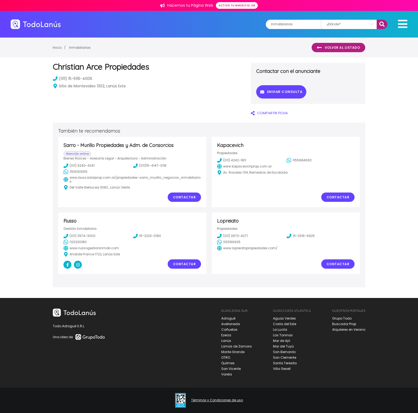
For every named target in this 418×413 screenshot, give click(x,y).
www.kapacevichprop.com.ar (244, 166)
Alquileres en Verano (348, 329)
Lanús (226, 340)
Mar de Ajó (281, 340)
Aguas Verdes (284, 318)
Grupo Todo (342, 318)
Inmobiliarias (80, 47)
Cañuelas (229, 329)
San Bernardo (284, 352)
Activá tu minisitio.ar (237, 5)
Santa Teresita (285, 363)
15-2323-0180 (147, 236)
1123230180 (75, 242)
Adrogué (228, 318)
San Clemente (284, 357)
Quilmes (228, 363)
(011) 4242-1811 (231, 160)
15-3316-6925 (301, 236)
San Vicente (231, 368)
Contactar (184, 197)
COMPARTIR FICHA (269, 113)
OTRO (225, 357)
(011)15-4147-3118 (149, 165)
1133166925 (228, 242)
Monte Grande (232, 352)
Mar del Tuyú (283, 346)
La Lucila (280, 329)
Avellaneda (230, 324)
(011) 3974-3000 (79, 236)
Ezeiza (226, 335)
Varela (226, 374)
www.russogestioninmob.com (91, 248)
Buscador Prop (344, 324)
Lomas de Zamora (236, 346)
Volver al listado (338, 47)
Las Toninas (283, 335)
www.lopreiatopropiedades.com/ (247, 248)
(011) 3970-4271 (232, 236)
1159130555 (75, 171)
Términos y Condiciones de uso (217, 400)
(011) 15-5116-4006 (72, 78)
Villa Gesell (282, 368)
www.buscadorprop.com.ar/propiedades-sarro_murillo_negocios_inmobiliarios (131, 179)
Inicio (57, 47)
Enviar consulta (281, 91)
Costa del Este (284, 324)
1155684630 (299, 160)
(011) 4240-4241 (79, 165)
